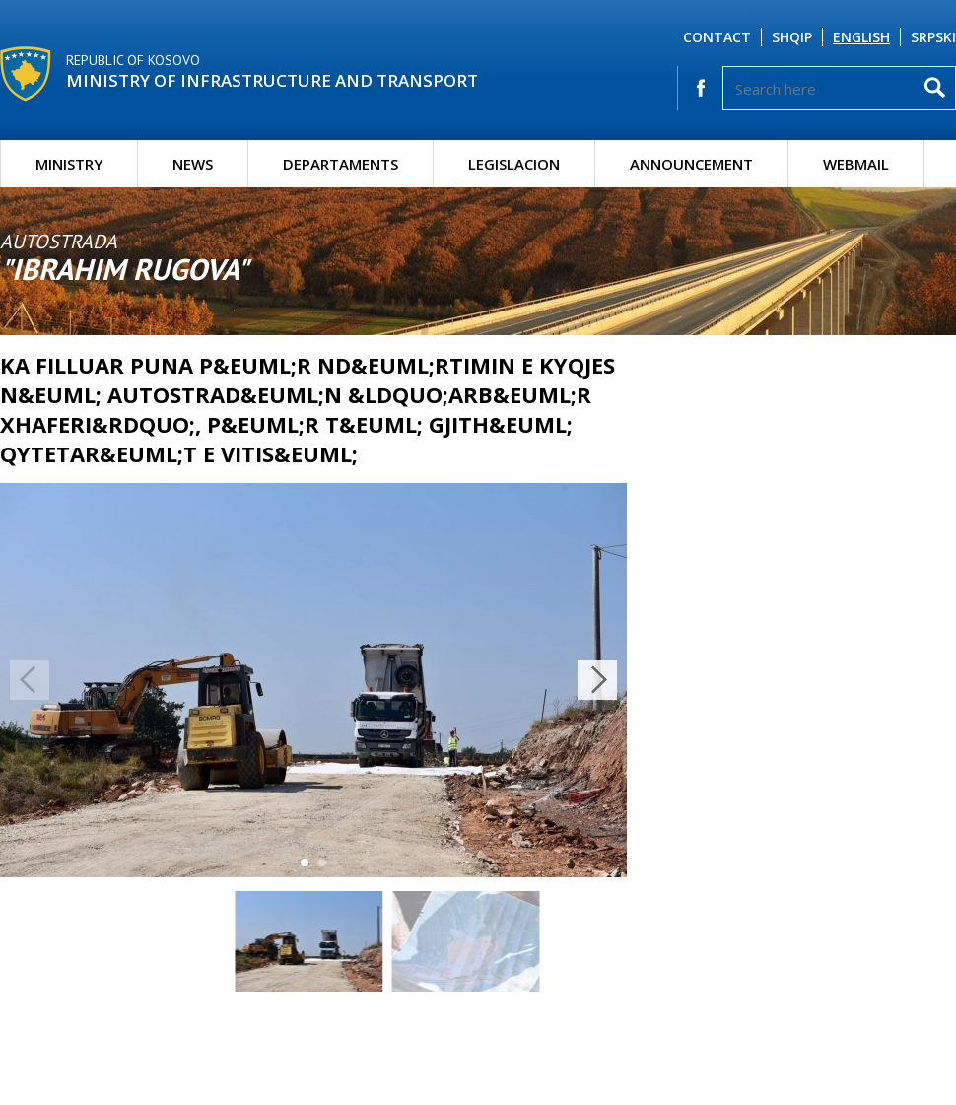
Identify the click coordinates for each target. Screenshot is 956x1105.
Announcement (691, 163)
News (192, 163)
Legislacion (514, 163)
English (861, 37)
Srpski (933, 37)
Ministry (68, 163)
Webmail (856, 163)
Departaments (340, 163)
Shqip (792, 37)
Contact (717, 37)
